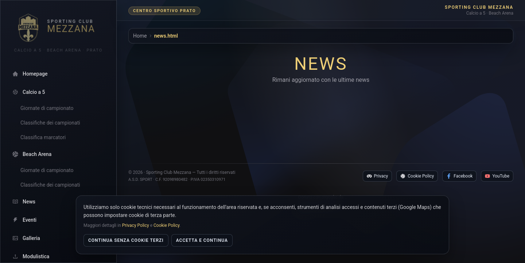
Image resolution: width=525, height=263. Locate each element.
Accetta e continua (202, 240)
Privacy (377, 163)
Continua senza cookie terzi (126, 240)
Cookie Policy (417, 163)
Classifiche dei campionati (50, 123)
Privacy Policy (135, 225)
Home (140, 36)
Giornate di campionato (47, 108)
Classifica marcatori (43, 137)
